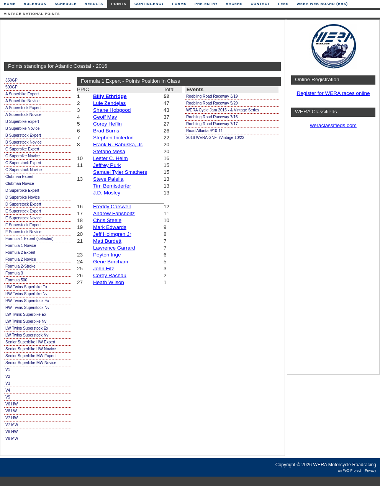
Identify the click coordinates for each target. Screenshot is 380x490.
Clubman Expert (19, 177)
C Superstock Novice (23, 170)
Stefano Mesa (109, 151)
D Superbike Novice (22, 197)
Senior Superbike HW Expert (30, 342)
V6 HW (11, 404)
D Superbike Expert (22, 190)
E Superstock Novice (23, 218)
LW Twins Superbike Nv (25, 321)
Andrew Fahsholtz (114, 213)
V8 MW (11, 438)
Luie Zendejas (109, 103)
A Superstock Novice (23, 115)
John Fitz (103, 268)
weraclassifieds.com (333, 125)
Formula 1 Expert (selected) (29, 239)
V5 (7, 397)
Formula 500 (16, 280)
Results (94, 4)
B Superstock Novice (23, 142)
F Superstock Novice (23, 232)
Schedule (66, 4)
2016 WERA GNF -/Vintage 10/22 (215, 138)
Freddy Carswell (112, 206)
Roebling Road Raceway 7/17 (212, 124)
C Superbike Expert (22, 149)
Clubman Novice (19, 183)
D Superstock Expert (23, 204)
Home (10, 4)
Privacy (370, 470)
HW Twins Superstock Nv (27, 307)
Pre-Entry (206, 4)
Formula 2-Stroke (20, 266)
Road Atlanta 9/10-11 (204, 131)
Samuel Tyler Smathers (120, 172)
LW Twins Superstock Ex (26, 328)
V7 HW (11, 418)
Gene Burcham (110, 262)
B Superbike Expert (22, 121)
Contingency (149, 4)
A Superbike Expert (22, 94)
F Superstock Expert (23, 225)
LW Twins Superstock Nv (26, 335)
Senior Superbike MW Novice (30, 363)
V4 (7, 390)
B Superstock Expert (23, 135)
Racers (234, 4)
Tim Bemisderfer (112, 186)
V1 (7, 370)
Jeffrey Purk (107, 165)
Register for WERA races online (333, 93)
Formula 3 (14, 273)
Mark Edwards (109, 227)
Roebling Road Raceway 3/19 (212, 96)
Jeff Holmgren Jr (112, 234)
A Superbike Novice (22, 101)
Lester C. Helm (110, 158)
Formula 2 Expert (20, 252)
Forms (179, 4)
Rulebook (35, 4)
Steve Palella (108, 179)
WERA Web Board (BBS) (322, 4)
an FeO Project (349, 470)
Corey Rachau (109, 275)
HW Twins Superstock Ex (27, 301)
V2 (7, 376)
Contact (260, 4)
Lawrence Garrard (114, 248)
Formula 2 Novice (20, 259)
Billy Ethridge (110, 96)
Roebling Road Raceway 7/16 (212, 117)
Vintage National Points (32, 14)
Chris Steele (107, 220)
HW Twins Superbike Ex (26, 287)
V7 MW (11, 425)
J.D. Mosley (106, 193)
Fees (283, 4)
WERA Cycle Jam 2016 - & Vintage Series (222, 110)
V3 (7, 383)
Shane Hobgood (112, 110)
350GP (11, 80)
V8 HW (11, 432)
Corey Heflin (107, 124)
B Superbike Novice (22, 128)
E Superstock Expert (23, 211)
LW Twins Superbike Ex (25, 314)
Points (118, 4)
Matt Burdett (107, 241)
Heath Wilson (108, 282)
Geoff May (105, 117)
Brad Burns (106, 131)
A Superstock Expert (23, 108)
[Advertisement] (140, 41)
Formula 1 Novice (20, 245)
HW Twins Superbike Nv (26, 294)
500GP (11, 87)
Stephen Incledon (113, 137)
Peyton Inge (107, 255)
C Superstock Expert (23, 163)
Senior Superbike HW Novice (30, 349)
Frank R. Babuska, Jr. (118, 144)
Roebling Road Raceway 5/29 (212, 103)
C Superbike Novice (22, 156)
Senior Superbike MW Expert (30, 356)
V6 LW (11, 411)
